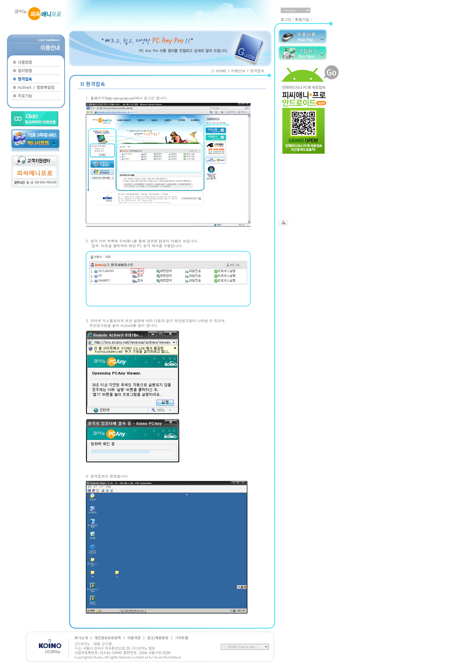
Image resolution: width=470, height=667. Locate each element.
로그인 (286, 19)
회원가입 (302, 19)
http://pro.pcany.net (120, 98)
